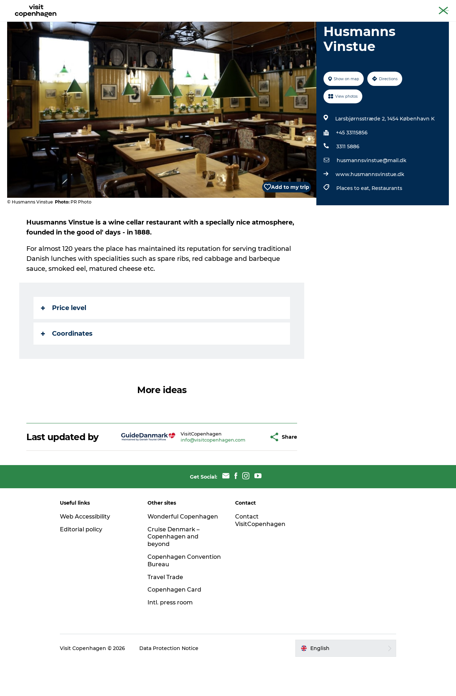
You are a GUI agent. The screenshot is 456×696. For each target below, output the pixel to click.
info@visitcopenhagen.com (195, 473)
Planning (250, 23)
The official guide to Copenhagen (317, 6)
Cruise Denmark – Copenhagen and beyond (173, 571)
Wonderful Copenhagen (182, 550)
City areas (214, 23)
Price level (63, 342)
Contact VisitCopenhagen (260, 554)
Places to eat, (354, 222)
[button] (246, 471)
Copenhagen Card (430, 6)
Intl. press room (170, 636)
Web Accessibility (85, 550)
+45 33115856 (352, 166)
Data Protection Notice (168, 682)
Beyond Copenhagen (381, 6)
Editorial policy (81, 563)
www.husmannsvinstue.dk (370, 208)
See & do (138, 23)
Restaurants (387, 222)
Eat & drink (175, 23)
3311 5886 (347, 180)
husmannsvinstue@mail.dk (371, 194)
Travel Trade (165, 611)
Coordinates (67, 367)
